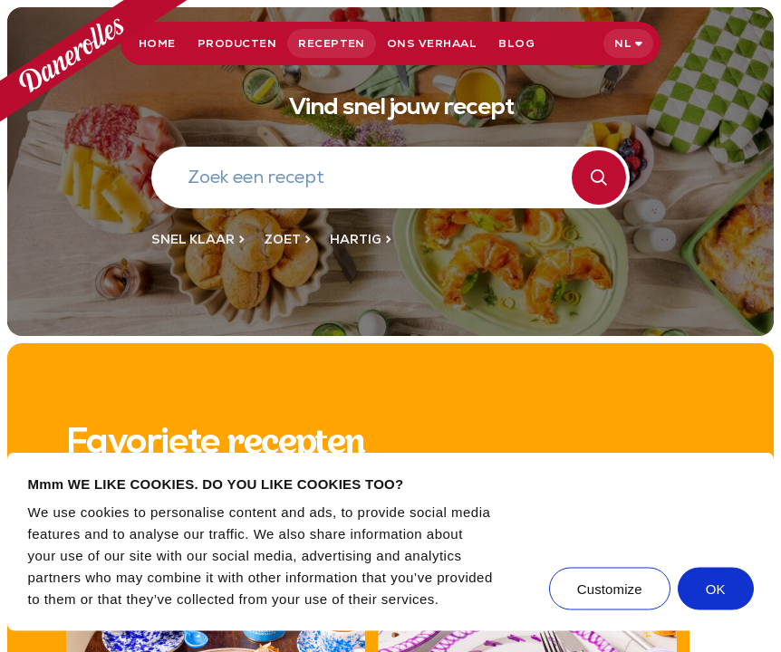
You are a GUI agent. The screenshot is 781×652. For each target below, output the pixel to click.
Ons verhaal (432, 43)
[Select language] (628, 43)
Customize (609, 589)
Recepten (331, 43)
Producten (237, 43)
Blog (516, 43)
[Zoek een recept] (380, 179)
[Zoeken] (599, 177)
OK (716, 589)
